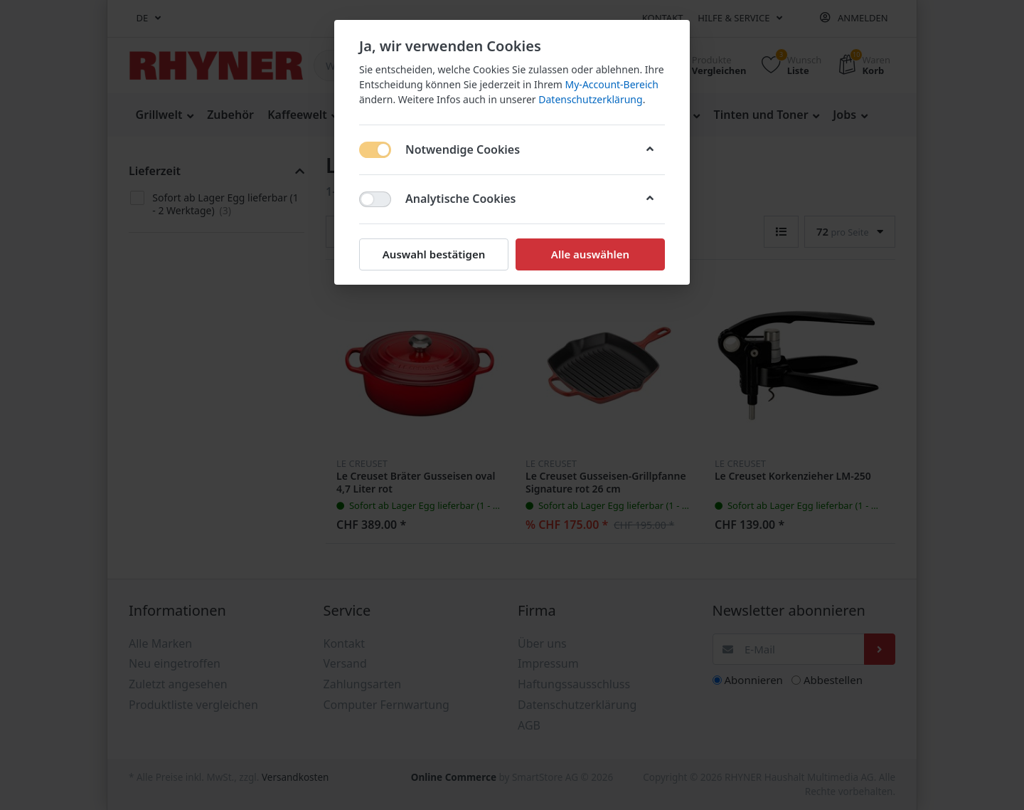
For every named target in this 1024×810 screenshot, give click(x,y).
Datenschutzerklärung (590, 99)
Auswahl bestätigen (434, 254)
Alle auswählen (590, 254)
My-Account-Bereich (611, 84)
